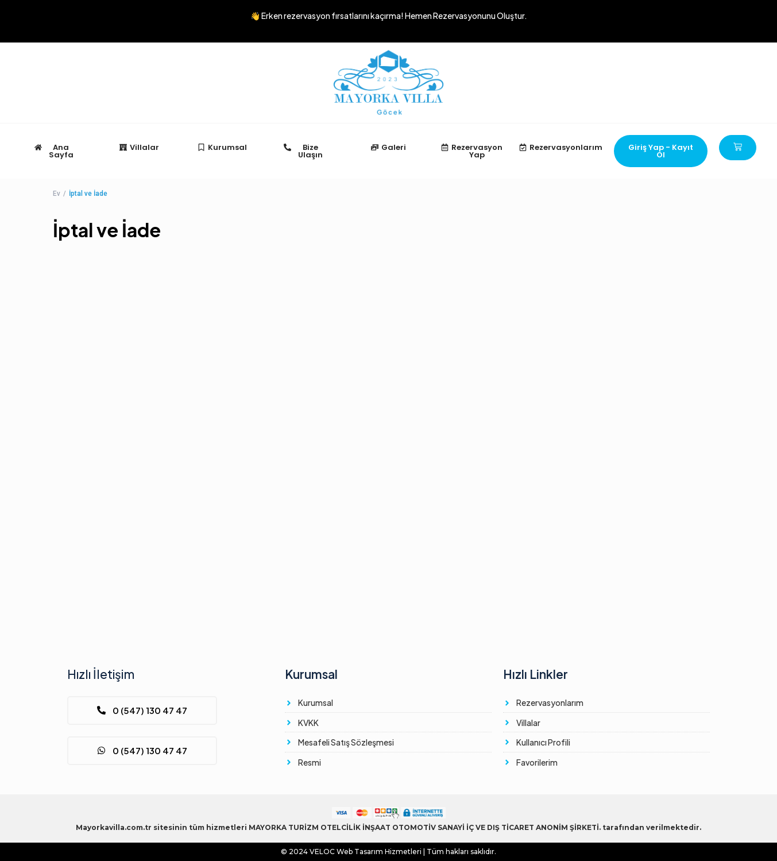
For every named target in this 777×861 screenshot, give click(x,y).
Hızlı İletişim (100, 674)
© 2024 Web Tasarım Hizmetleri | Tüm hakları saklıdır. (388, 851)
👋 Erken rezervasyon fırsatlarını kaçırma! (388, 15)
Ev (56, 194)
